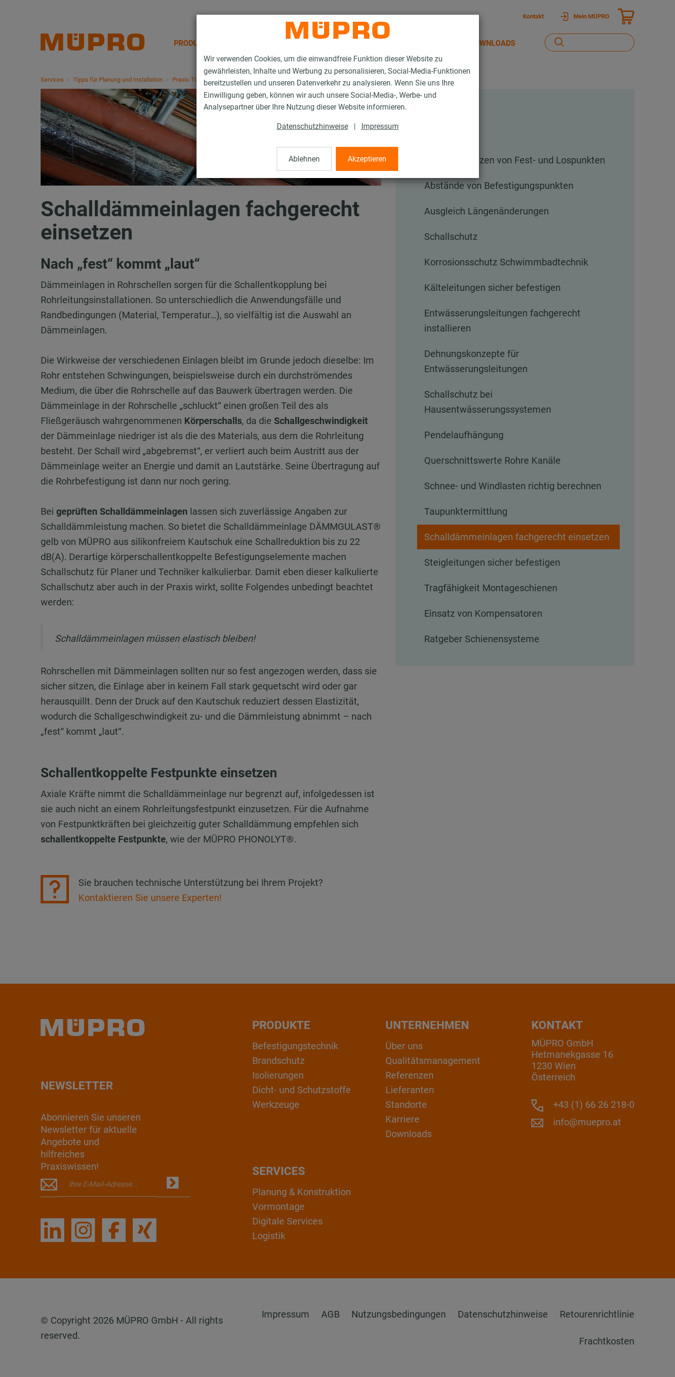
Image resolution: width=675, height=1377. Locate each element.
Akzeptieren (367, 158)
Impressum (380, 126)
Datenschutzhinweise (312, 126)
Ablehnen (304, 158)
